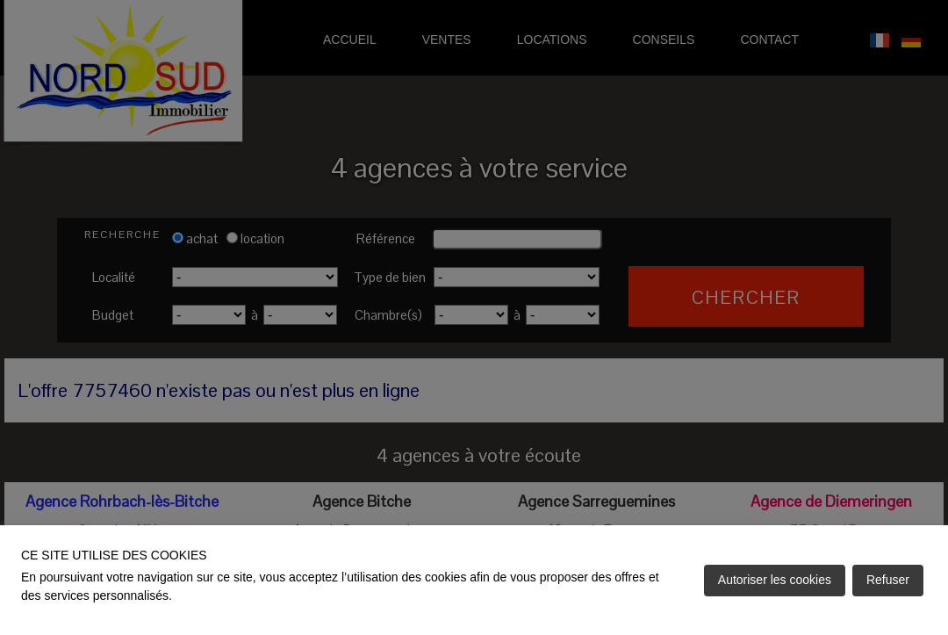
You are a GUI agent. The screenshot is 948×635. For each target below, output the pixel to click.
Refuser (887, 580)
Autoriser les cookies (774, 580)
